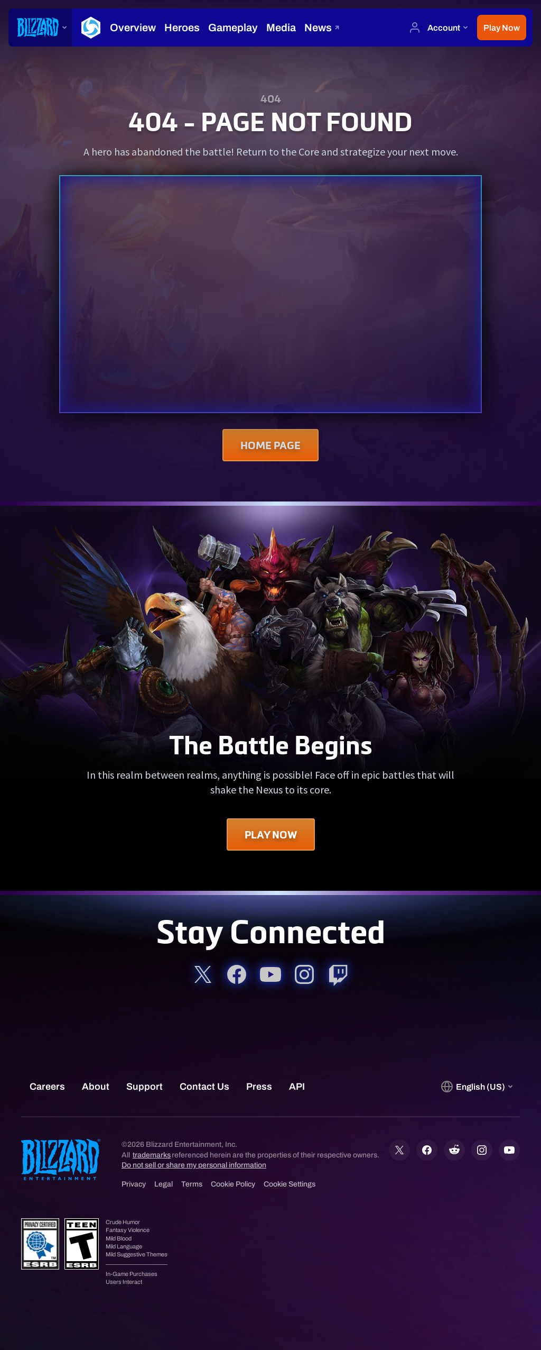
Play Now (271, 834)
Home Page (270, 445)
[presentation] (40, 27)
